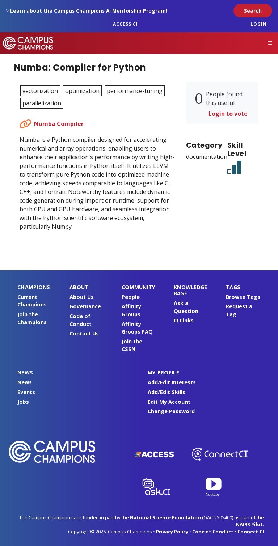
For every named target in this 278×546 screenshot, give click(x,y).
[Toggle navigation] (270, 43)
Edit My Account (169, 401)
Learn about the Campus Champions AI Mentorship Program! (88, 10)
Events (26, 392)
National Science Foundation (165, 517)
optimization (82, 91)
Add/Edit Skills (166, 392)
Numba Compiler (59, 124)
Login (258, 24)
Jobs (23, 401)
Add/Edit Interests (172, 382)
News (24, 382)
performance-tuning (135, 91)
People (131, 296)
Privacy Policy (172, 531)
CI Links (184, 320)
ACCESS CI (125, 24)
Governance (85, 306)
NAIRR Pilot (249, 524)
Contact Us (84, 333)
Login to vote (228, 114)
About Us (82, 296)
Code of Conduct (212, 531)
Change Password (171, 411)
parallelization (41, 103)
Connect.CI (250, 531)
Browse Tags (243, 296)
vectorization (40, 91)
